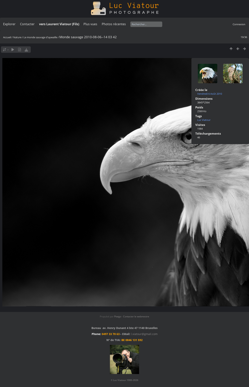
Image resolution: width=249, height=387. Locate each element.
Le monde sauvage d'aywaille (40, 37)
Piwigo (117, 316)
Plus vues (90, 24)
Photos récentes (114, 24)
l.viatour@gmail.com (144, 334)
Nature (17, 37)
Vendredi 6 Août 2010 (209, 93)
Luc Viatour (203, 120)
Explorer (9, 24)
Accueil (7, 37)
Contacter (27, 24)
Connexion (239, 24)
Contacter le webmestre (136, 316)
